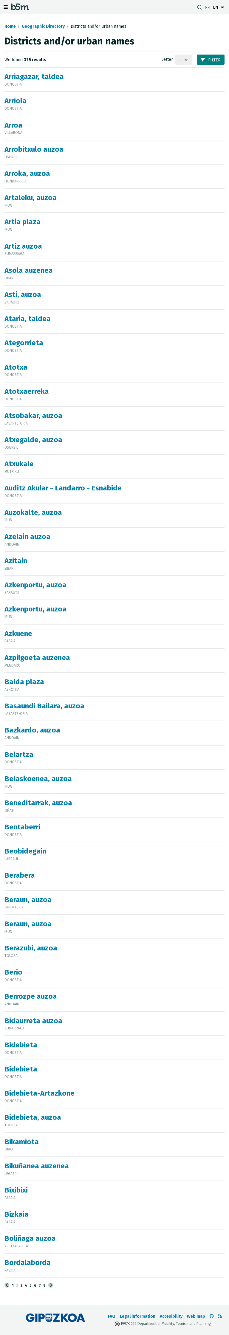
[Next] (50, 1285)
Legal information (137, 1316)
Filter (211, 60)
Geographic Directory (43, 26)
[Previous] (6, 1285)
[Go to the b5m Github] (212, 1316)
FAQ (111, 1316)
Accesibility (171, 1316)
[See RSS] (220, 1316)
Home (10, 26)
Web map (196, 1316)
